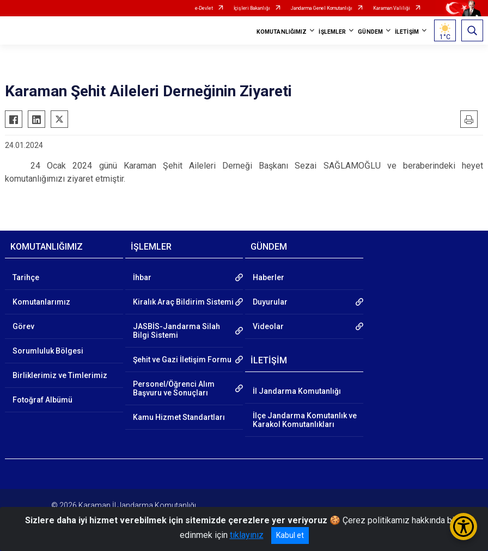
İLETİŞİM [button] (407, 31)
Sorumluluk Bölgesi (48, 350)
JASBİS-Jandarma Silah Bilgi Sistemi (176, 330)
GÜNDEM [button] (370, 31)
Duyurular (270, 302)
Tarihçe (26, 277)
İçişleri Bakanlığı (252, 8)
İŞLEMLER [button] (332, 31)
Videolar (268, 326)
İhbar (142, 277)
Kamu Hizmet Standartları (179, 417)
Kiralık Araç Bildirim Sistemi (183, 302)
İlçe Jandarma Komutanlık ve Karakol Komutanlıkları (305, 420)
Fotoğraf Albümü (42, 399)
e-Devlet (204, 8)
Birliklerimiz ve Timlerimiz (60, 375)
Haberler (268, 277)
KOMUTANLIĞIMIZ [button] (282, 31)
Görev (23, 326)
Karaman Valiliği (391, 8)
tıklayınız (247, 535)
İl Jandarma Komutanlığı (297, 391)
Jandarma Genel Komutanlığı (321, 8)
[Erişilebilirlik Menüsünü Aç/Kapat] (463, 526)
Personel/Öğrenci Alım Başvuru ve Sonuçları (174, 388)
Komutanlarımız (41, 302)
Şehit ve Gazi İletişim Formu (182, 359)
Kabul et (290, 535)
